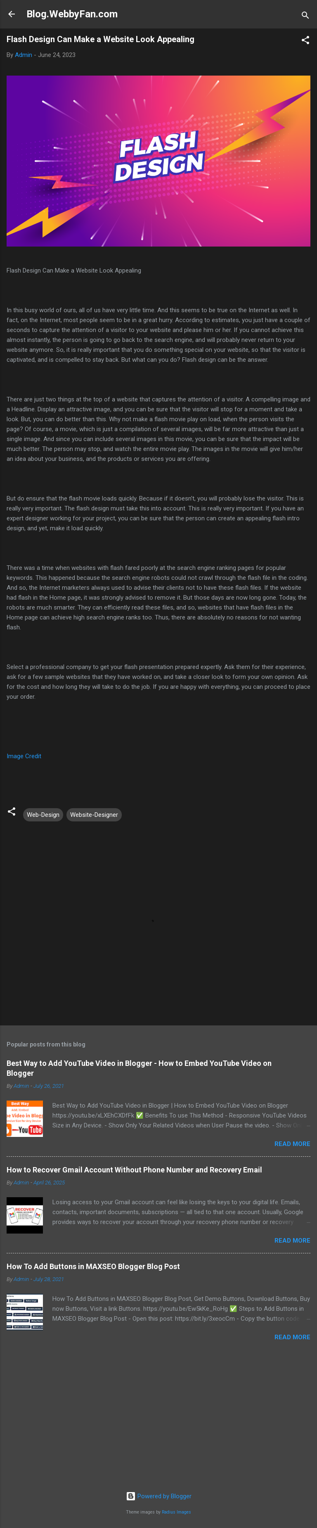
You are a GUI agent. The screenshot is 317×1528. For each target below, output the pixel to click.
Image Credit (24, 756)
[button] (305, 41)
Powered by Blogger (159, 1496)
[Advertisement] (158, 1420)
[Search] (305, 16)
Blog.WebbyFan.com (72, 14)
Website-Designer (94, 815)
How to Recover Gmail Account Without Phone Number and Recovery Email (134, 1169)
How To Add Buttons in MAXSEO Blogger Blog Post (93, 1266)
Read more (292, 1144)
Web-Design (43, 815)
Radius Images (176, 1512)
